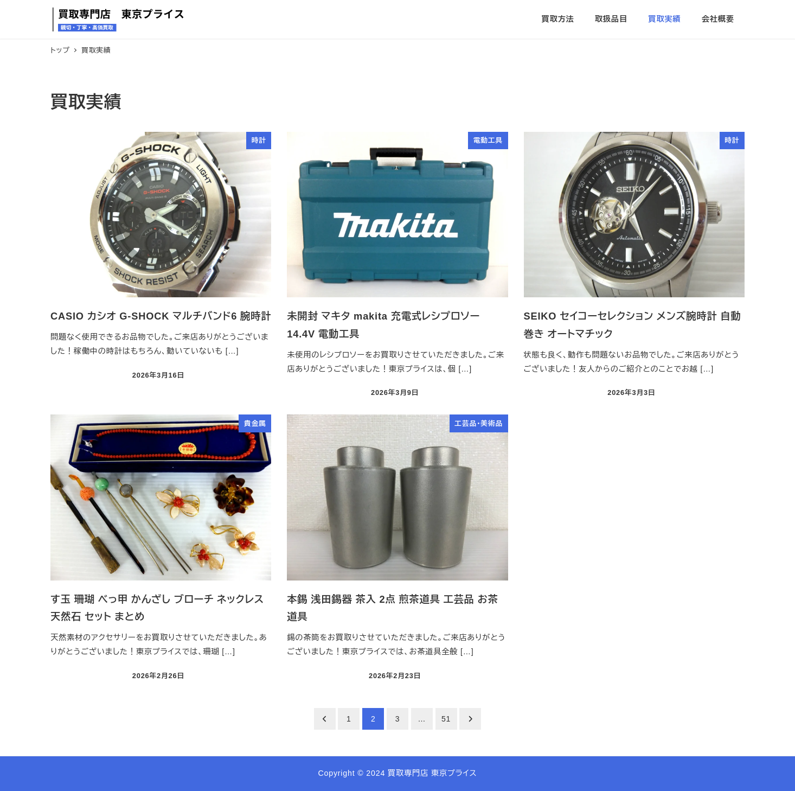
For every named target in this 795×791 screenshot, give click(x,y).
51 (446, 719)
